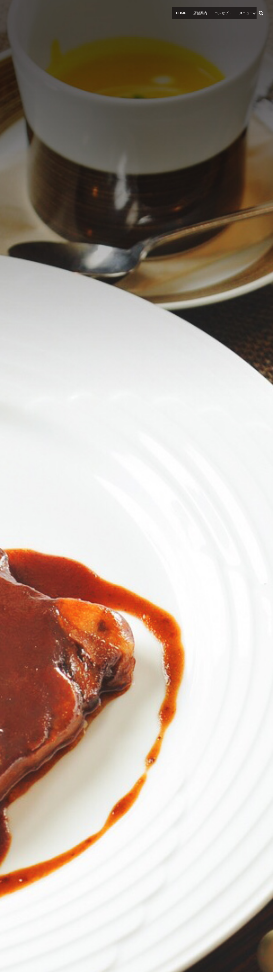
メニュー (246, 13)
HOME (181, 13)
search (263, 12)
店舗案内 (201, 13)
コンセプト (223, 13)
